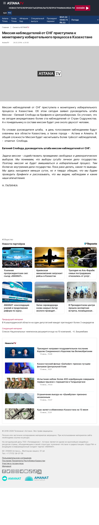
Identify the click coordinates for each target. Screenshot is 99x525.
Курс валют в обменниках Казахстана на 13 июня (62, 409)
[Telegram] (21, 471)
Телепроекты (27, 8)
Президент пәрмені (52, 19)
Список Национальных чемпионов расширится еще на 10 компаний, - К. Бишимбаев (45, 331)
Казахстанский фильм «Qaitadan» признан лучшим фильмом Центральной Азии (63, 365)
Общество (8, 239)
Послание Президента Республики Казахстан (23, 460)
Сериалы (40, 8)
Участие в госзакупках (13, 463)
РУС (9, 13)
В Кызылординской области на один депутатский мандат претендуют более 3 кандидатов (48, 322)
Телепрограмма (55, 8)
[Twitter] (8, 471)
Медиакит (6, 466)
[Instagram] (12, 471)
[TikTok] (30, 471)
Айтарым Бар (24, 19)
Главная (5, 27)
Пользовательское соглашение (16, 458)
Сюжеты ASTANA (21, 27)
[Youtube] (26, 471)
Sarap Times (14, 19)
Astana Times (5, 19)
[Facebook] (4, 471)
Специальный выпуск (37, 19)
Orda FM (70, 8)
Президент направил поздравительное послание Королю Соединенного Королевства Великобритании (64, 350)
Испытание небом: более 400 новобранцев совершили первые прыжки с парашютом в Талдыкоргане (65, 380)
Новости (14, 8)
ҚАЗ (5, 13)
